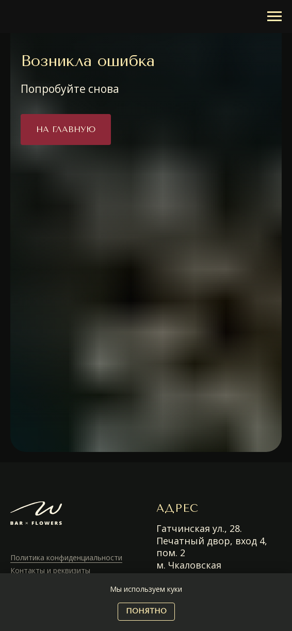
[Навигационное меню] (274, 16)
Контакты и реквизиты (50, 570)
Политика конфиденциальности (66, 557)
